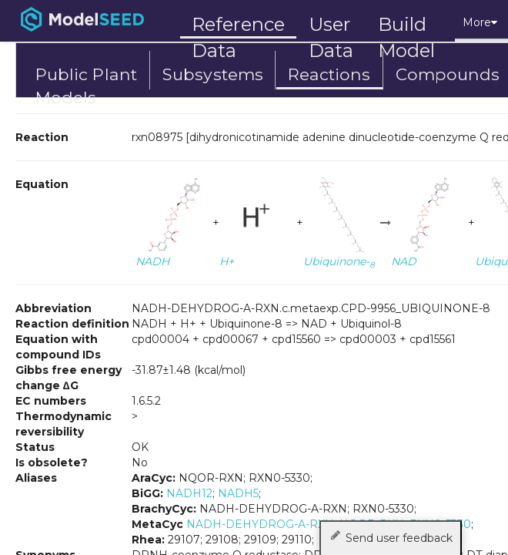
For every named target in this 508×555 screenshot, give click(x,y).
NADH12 (189, 493)
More (480, 22)
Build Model (407, 26)
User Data (331, 26)
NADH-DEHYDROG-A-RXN (260, 524)
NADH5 (238, 493)
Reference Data (238, 24)
